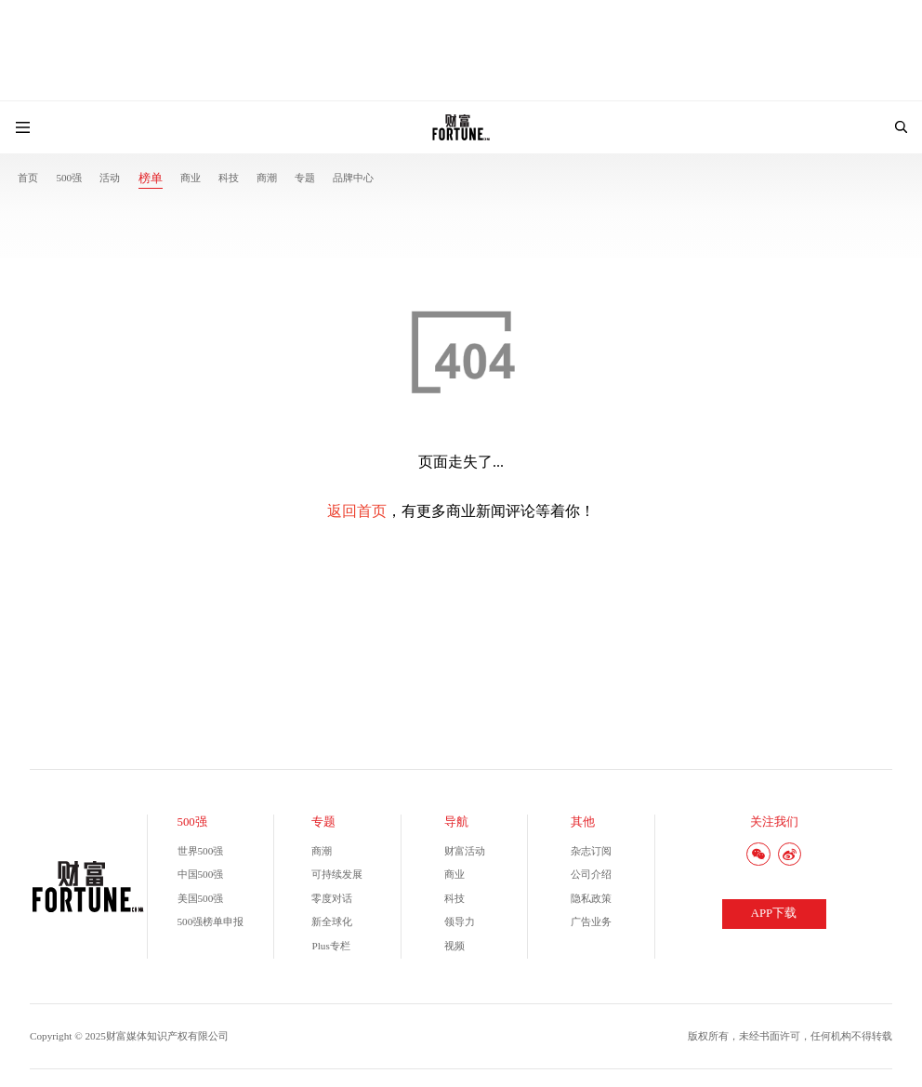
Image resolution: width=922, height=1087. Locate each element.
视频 (454, 945)
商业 (190, 177)
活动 (109, 177)
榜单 (150, 178)
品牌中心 (353, 177)
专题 (305, 177)
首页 (28, 177)
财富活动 (464, 850)
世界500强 (201, 850)
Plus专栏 (330, 945)
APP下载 (774, 913)
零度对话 (331, 898)
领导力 (459, 921)
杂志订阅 (591, 850)
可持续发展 (336, 874)
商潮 (267, 177)
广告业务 (591, 921)
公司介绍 (591, 874)
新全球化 (331, 921)
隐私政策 (591, 898)
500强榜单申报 (211, 921)
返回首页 (357, 511)
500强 (69, 177)
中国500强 (201, 874)
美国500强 (201, 898)
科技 (228, 177)
